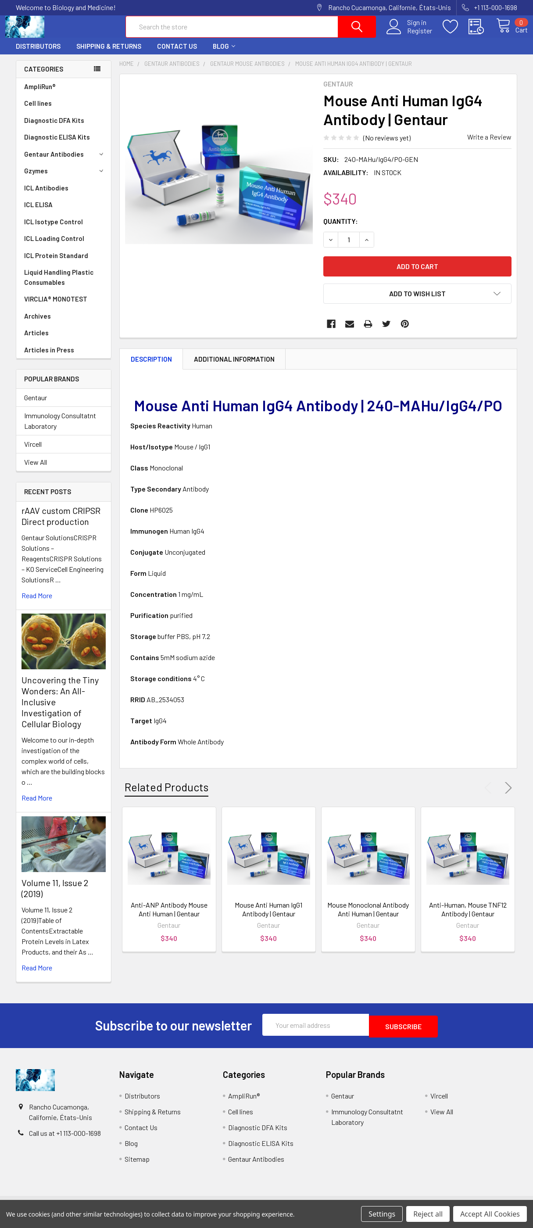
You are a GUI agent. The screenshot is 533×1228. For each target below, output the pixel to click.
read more (36, 603)
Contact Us (177, 54)
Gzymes (65, 179)
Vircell (33, 452)
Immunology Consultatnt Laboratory (60, 428)
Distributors (38, 54)
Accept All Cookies (490, 1214)
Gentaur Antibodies (65, 162)
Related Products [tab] (166, 794)
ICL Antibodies (46, 196)
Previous (490, 795)
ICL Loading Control (54, 246)
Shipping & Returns (108, 54)
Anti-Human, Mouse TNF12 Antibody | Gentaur (468, 917)
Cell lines (38, 111)
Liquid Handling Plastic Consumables (58, 285)
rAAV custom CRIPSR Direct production (60, 524)
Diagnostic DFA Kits (54, 128)
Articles (36, 341)
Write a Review (489, 144)
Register (409, 35)
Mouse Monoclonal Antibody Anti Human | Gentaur (368, 917)
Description (151, 367)
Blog (224, 54)
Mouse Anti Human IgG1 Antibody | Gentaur (268, 917)
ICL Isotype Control (53, 229)
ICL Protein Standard (56, 263)
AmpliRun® (40, 94)
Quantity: (340, 229)
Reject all (428, 1214)
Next (506, 795)
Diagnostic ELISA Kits (57, 145)
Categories (43, 77)
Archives (37, 324)
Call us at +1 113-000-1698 (65, 1139)
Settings (381, 1214)
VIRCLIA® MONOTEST (55, 307)
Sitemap (137, 1165)
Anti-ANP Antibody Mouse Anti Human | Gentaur (169, 917)
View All (35, 470)
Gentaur (35, 405)
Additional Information (234, 367)
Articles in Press (49, 358)
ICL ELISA (38, 212)
